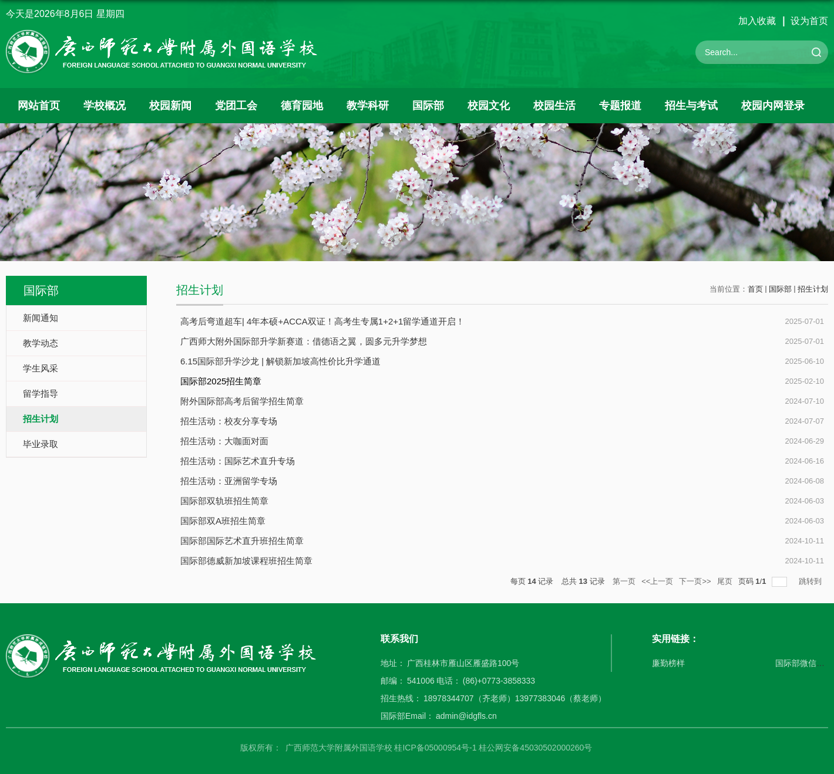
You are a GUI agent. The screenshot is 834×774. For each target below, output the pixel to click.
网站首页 (39, 105)
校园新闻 (170, 105)
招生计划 (813, 289)
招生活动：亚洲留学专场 (228, 481)
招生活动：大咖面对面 (224, 441)
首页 (755, 289)
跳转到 (811, 581)
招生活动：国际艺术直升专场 (237, 461)
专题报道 (620, 105)
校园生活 (554, 105)
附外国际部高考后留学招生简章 (242, 401)
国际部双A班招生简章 (222, 521)
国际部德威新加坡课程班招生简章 (246, 561)
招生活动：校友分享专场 (228, 421)
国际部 (428, 105)
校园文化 (489, 105)
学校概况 (104, 105)
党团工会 (236, 105)
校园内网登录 (773, 105)
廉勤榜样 (668, 663)
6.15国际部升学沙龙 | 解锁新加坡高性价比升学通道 (280, 361)
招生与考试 (691, 105)
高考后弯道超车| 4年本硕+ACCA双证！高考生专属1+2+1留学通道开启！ (322, 321)
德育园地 (302, 105)
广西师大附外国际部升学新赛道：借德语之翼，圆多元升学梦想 (303, 341)
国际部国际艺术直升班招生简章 (242, 541)
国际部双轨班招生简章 (224, 501)
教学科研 (368, 105)
